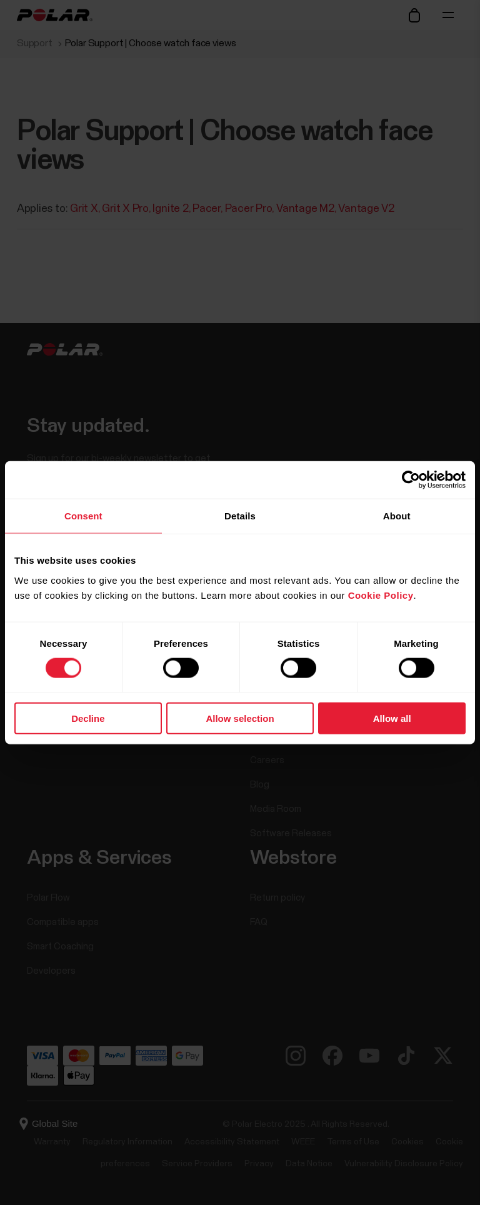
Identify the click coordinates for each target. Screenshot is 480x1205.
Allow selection (240, 717)
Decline (87, 717)
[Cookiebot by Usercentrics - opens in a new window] (411, 480)
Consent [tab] (83, 516)
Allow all (392, 717)
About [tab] (397, 516)
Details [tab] (240, 516)
